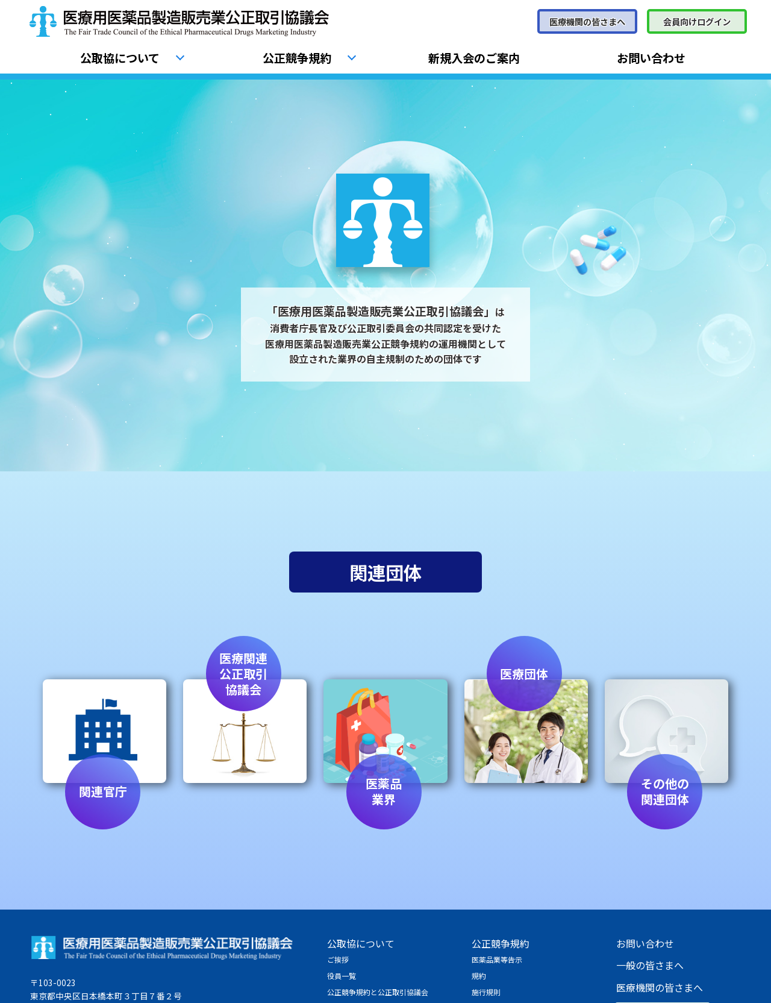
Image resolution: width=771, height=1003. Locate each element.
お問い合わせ (651, 57)
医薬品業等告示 (497, 959)
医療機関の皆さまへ (587, 21)
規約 (479, 975)
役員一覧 (341, 975)
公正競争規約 (297, 57)
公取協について (120, 57)
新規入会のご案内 (474, 57)
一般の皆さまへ (650, 965)
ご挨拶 (338, 959)
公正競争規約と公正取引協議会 (377, 992)
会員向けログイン (697, 21)
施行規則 (486, 992)
